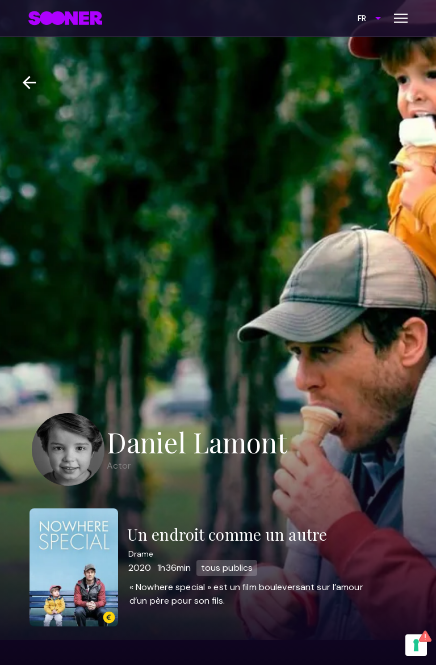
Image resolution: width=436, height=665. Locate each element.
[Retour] (25, 82)
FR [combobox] (362, 18)
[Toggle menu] (401, 18)
